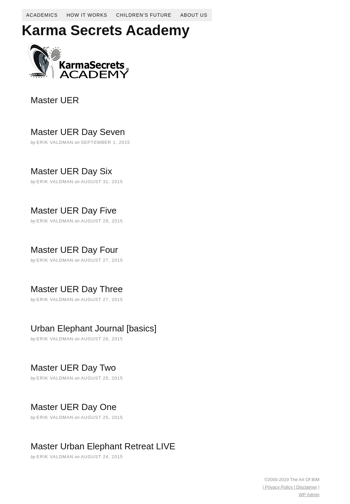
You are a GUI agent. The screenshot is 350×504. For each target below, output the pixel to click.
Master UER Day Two (73, 368)
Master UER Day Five (74, 210)
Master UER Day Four (74, 250)
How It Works (87, 15)
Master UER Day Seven (78, 132)
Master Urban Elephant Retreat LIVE (103, 446)
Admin (309, 494)
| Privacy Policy (278, 487)
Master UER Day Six (71, 171)
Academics (42, 15)
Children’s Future (144, 15)
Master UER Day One (74, 407)
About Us (193, 15)
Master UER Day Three (77, 289)
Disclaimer (306, 487)
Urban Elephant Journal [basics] (94, 328)
